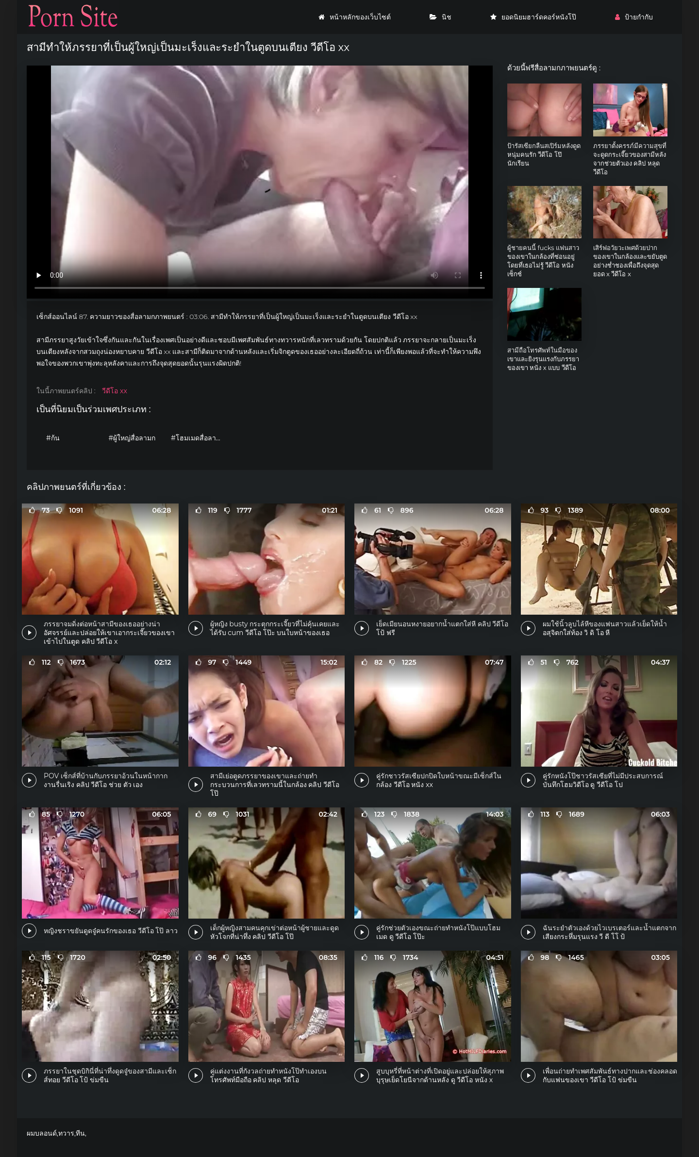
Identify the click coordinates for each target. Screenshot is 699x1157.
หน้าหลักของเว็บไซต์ (354, 17)
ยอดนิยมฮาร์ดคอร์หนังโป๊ (533, 17)
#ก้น (53, 438)
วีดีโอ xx (114, 390)
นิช (440, 17)
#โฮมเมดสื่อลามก (197, 438)
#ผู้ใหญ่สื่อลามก (132, 438)
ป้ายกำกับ (634, 17)
